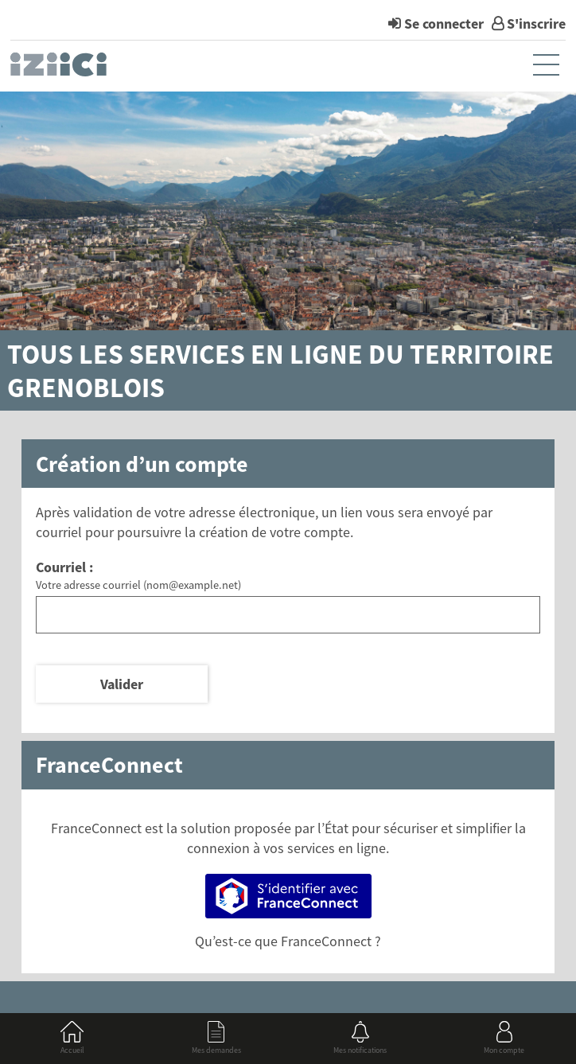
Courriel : (64, 567)
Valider (121, 684)
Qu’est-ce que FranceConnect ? (288, 941)
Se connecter (444, 23)
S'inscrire (536, 23)
